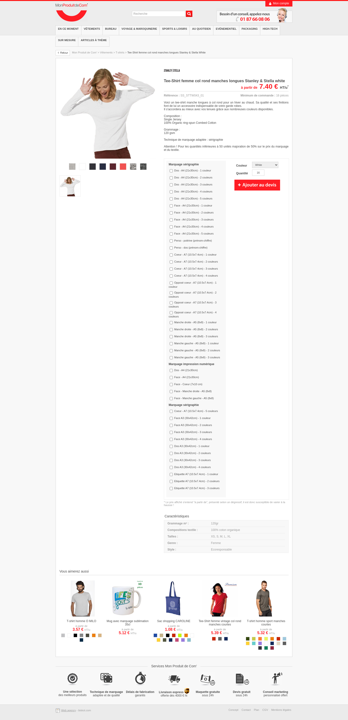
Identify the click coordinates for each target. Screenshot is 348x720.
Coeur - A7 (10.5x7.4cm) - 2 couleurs (196, 261)
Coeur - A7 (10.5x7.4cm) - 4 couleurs (196, 275)
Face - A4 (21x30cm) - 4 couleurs (194, 226)
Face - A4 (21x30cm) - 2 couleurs (194, 212)
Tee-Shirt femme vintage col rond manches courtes (220, 622)
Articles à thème (94, 40)
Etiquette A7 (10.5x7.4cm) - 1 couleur (196, 474)
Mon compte (281, 3)
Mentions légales (281, 709)
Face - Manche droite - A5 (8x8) (193, 391)
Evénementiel (226, 28)
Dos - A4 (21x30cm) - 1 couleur (192, 170)
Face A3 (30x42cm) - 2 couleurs (193, 425)
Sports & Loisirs (174, 28)
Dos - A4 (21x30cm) (186, 370)
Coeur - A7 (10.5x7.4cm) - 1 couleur (195, 254)
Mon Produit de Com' (84, 52)
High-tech (270, 28)
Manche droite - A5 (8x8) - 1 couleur (195, 322)
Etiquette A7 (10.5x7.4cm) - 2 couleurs (196, 481)
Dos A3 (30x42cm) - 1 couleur (192, 446)
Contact (246, 709)
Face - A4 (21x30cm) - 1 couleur (193, 205)
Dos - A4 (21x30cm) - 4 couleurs (193, 191)
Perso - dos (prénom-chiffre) (190, 247)
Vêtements (92, 28)
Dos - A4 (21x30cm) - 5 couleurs (193, 198)
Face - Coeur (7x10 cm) (188, 384)
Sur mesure (67, 40)
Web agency (68, 710)
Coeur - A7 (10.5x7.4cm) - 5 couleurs (196, 411)
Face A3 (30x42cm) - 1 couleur (192, 418)
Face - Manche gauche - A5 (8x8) (194, 398)
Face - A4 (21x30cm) (186, 377)
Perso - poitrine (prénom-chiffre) (193, 240)
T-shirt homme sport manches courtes (266, 622)
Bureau (110, 28)
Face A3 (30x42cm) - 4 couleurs (193, 439)
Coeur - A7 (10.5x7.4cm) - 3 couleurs (196, 268)
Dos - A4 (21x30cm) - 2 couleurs (193, 177)
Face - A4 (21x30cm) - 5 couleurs (194, 233)
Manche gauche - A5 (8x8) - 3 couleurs (197, 357)
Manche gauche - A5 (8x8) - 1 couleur (196, 343)
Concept (233, 709)
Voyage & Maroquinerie (139, 28)
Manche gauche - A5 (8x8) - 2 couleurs (197, 350)
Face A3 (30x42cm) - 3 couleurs (193, 432)
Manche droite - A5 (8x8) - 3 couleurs (196, 336)
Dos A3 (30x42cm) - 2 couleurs (192, 453)
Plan (256, 709)
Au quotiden (201, 28)
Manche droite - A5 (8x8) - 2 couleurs (196, 329)
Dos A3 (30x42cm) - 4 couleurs (192, 467)
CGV (265, 709)
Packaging (250, 28)
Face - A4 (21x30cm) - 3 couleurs (194, 219)
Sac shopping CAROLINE (173, 621)
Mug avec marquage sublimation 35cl (127, 622)
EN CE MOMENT (68, 28)
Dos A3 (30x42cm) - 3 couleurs (192, 460)
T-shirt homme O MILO (81, 621)
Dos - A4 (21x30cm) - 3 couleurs (193, 184)
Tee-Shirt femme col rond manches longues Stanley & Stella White (166, 52)
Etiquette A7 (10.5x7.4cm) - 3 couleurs (196, 488)
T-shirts (120, 52)
